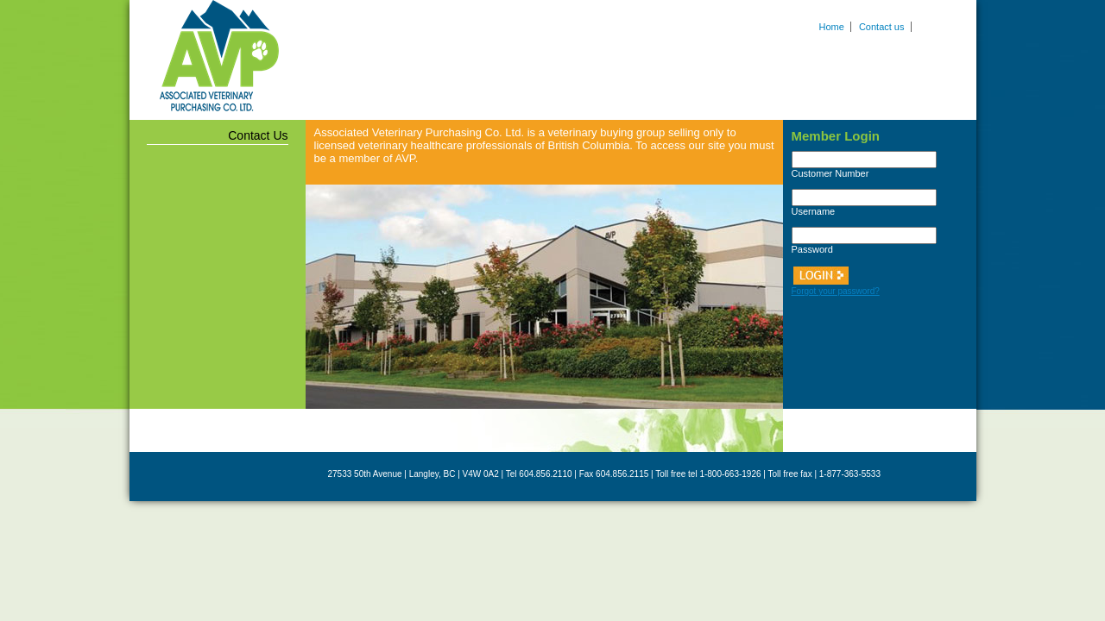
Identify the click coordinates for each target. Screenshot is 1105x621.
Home (831, 27)
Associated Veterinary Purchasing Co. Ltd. (219, 55)
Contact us (882, 27)
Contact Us (257, 135)
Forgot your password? (836, 291)
